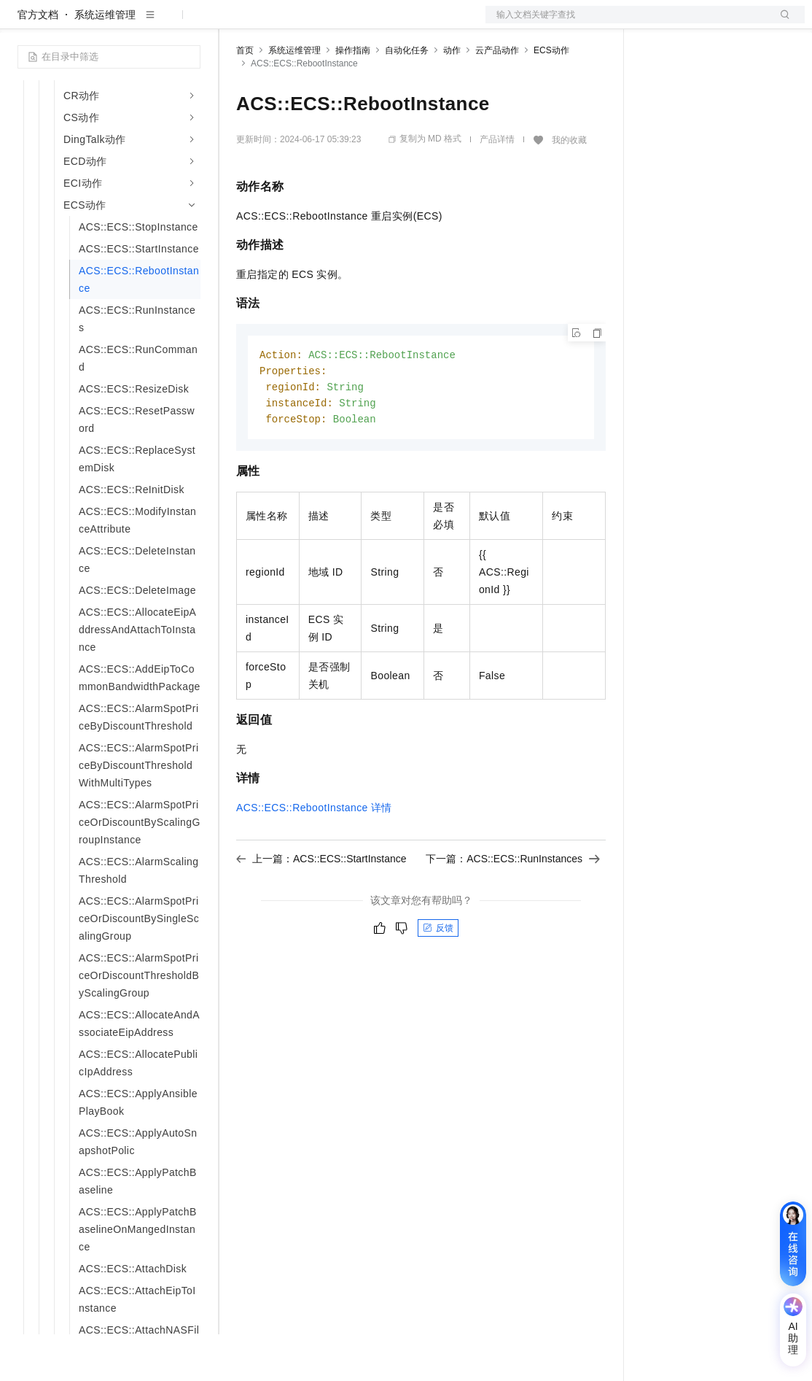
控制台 (692, 23)
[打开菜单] (23, 23)
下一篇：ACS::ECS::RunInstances (513, 909)
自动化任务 (407, 97)
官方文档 (37, 61)
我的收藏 (569, 187)
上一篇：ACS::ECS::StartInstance (321, 909)
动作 (452, 97)
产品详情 (497, 186)
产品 (189, 23)
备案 (657, 23)
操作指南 (352, 97)
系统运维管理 (105, 61)
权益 (280, 23)
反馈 (438, 978)
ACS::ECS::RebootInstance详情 (314, 858)
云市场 (355, 23)
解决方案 (234, 23)
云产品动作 (497, 97)
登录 (780, 23)
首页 (245, 97)
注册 (727, 23)
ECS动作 (551, 97)
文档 (627, 23)
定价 (315, 23)
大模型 (149, 23)
